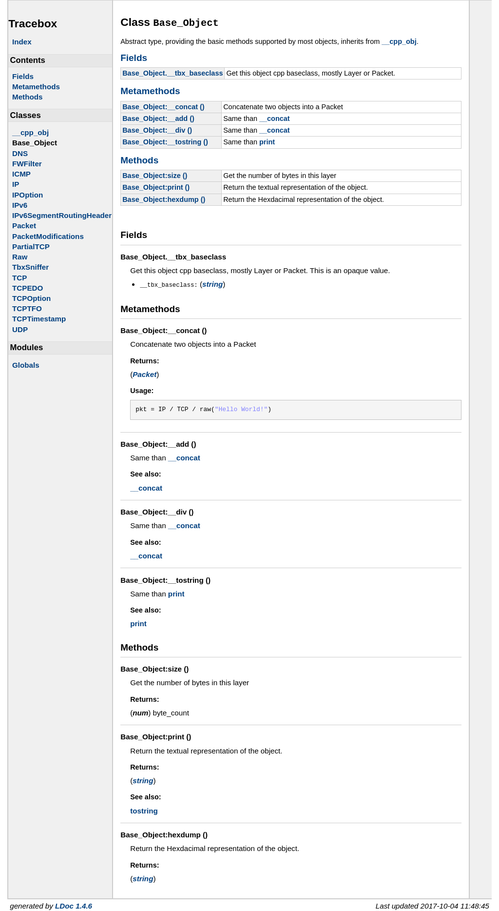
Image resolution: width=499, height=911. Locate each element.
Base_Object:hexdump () (163, 198)
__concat (274, 117)
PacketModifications (48, 236)
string (212, 282)
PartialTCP (31, 246)
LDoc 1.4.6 (73, 904)
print (267, 140)
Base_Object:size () (154, 174)
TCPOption (31, 298)
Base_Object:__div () (157, 129)
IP (15, 184)
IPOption (27, 195)
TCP (19, 278)
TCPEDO (27, 288)
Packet (24, 225)
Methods (27, 97)
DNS (20, 153)
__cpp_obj (30, 132)
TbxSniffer (30, 267)
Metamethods (36, 86)
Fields (23, 76)
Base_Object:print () (156, 186)
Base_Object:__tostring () (165, 140)
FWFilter (27, 163)
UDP (20, 329)
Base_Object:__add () (158, 117)
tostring (144, 809)
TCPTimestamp (39, 319)
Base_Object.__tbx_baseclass (172, 72)
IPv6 (19, 205)
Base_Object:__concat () (163, 105)
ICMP (21, 174)
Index (22, 42)
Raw (19, 257)
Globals (25, 365)
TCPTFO (27, 308)
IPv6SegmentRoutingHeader (62, 215)
